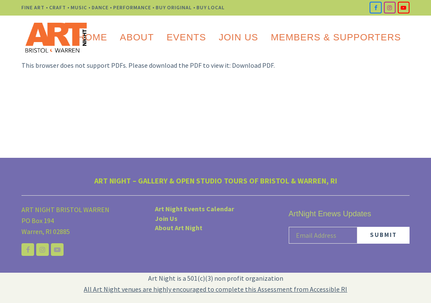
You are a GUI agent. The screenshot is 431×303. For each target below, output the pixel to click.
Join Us (166, 218)
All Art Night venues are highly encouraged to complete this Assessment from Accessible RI (215, 289)
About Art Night (178, 227)
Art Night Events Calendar (194, 209)
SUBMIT (383, 235)
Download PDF (253, 65)
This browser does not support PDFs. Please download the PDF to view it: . (148, 65)
